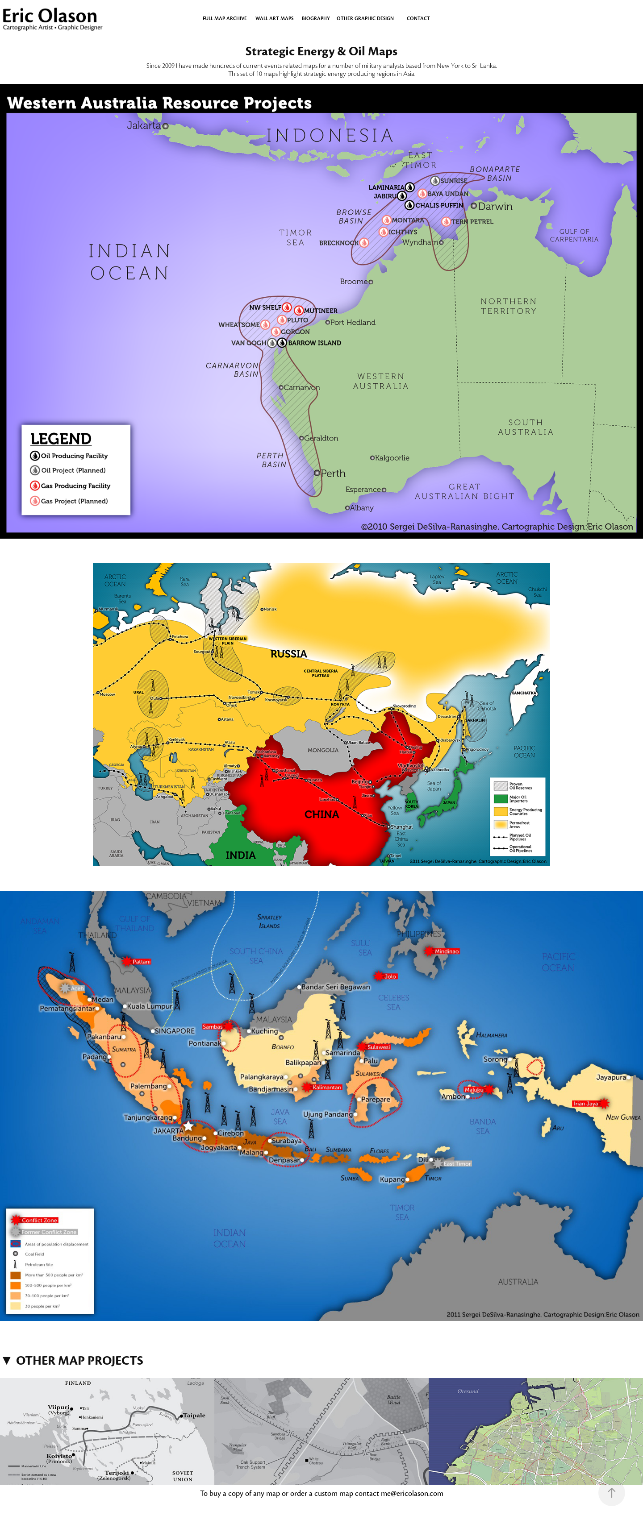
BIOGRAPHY (316, 18)
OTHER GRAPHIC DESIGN (365, 18)
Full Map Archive (225, 18)
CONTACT (418, 18)
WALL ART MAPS (274, 18)
